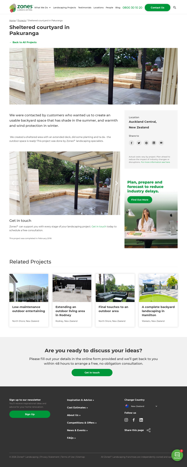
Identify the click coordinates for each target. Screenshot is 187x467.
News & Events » (77, 430)
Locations (99, 7)
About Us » (73, 415)
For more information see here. (155, 162)
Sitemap (80, 457)
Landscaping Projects (64, 7)
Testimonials (84, 7)
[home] (21, 8)
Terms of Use (67, 457)
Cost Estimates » (77, 407)
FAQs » (71, 438)
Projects (22, 20)
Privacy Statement (49, 457)
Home (12, 20)
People (109, 7)
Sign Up (30, 414)
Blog (117, 7)
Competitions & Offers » (82, 422)
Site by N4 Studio (18, 461)
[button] (42, 8)
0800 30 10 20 (132, 7)
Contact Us (157, 7)
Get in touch (99, 226)
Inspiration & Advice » (80, 400)
